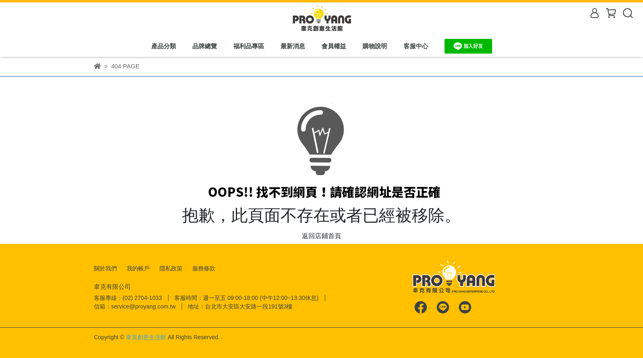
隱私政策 (171, 268)
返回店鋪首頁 (321, 235)
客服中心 (416, 46)
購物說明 (375, 46)
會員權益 (334, 46)
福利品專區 (248, 46)
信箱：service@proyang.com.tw (135, 306)
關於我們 (105, 268)
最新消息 (292, 46)
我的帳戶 (138, 268)
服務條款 (203, 268)
